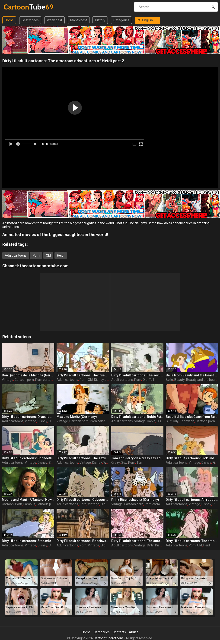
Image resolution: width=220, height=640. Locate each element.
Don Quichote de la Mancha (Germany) (28, 375)
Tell (151, 379)
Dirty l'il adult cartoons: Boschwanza (83, 541)
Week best (54, 20)
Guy (176, 421)
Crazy (115, 462)
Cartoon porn (24, 379)
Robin (151, 421)
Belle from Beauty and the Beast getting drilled (192, 375)
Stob (52, 545)
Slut (169, 421)
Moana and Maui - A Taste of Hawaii (28, 499)
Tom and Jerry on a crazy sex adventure (137, 458)
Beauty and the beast (201, 379)
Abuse (133, 632)
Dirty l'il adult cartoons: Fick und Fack (192, 458)
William (108, 462)
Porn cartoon (44, 379)
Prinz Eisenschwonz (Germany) (135, 499)
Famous (29, 504)
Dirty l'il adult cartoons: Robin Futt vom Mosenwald (137, 417)
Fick (215, 462)
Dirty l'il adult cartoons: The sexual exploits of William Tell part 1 (83, 458)
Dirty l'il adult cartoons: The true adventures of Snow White (83, 375)
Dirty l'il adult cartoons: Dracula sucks (28, 417)
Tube (15, 6)
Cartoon (8, 504)
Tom (140, 462)
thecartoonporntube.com (44, 265)
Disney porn (102, 379)
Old (48, 255)
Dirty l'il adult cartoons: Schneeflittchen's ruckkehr (28, 458)
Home (9, 20)
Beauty (179, 379)
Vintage (7, 379)
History (100, 20)
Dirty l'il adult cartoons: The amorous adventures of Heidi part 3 (137, 541)
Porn (36, 255)
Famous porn (46, 504)
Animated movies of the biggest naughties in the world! (55, 234)
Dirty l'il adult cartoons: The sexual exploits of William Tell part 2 (137, 375)
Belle (169, 379)
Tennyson (187, 421)
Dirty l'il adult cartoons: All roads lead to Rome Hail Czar (192, 499)
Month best (78, 20)
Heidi (60, 255)
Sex (124, 462)
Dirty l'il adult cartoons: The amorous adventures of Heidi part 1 (192, 541)
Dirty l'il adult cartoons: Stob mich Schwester (28, 541)
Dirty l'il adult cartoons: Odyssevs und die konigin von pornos (83, 499)
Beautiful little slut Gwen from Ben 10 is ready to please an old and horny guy (192, 417)
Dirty (150, 545)
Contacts (119, 632)
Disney (42, 421)
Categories (121, 20)
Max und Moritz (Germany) (77, 417)
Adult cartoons (15, 255)
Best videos (30, 20)
